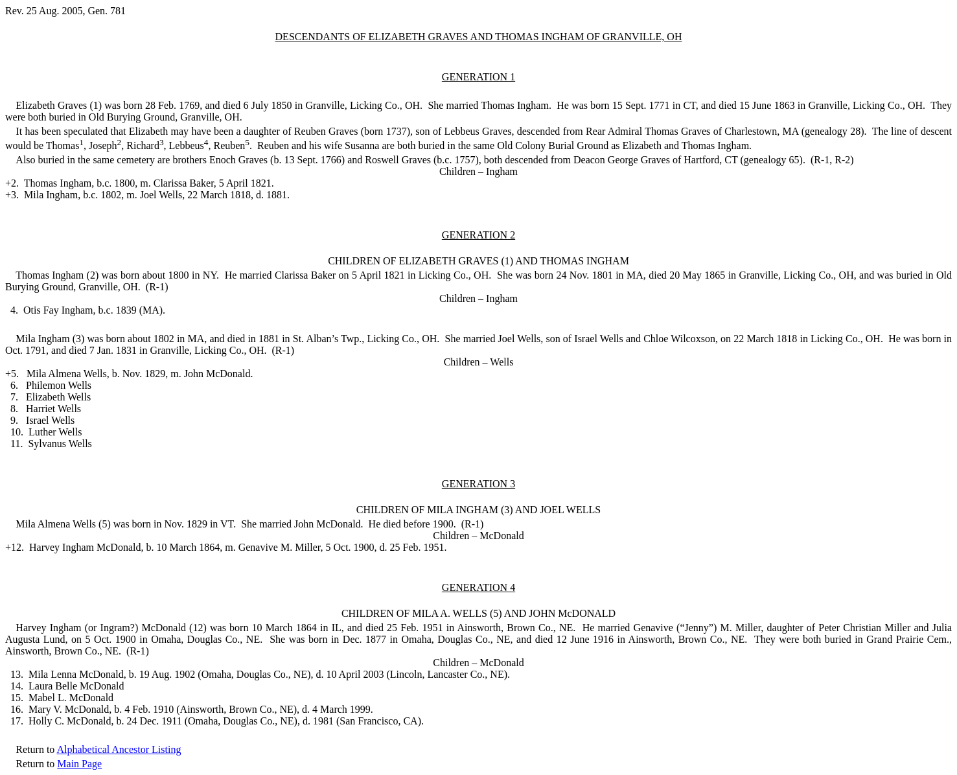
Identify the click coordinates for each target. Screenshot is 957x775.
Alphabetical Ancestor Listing (118, 749)
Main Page (79, 763)
